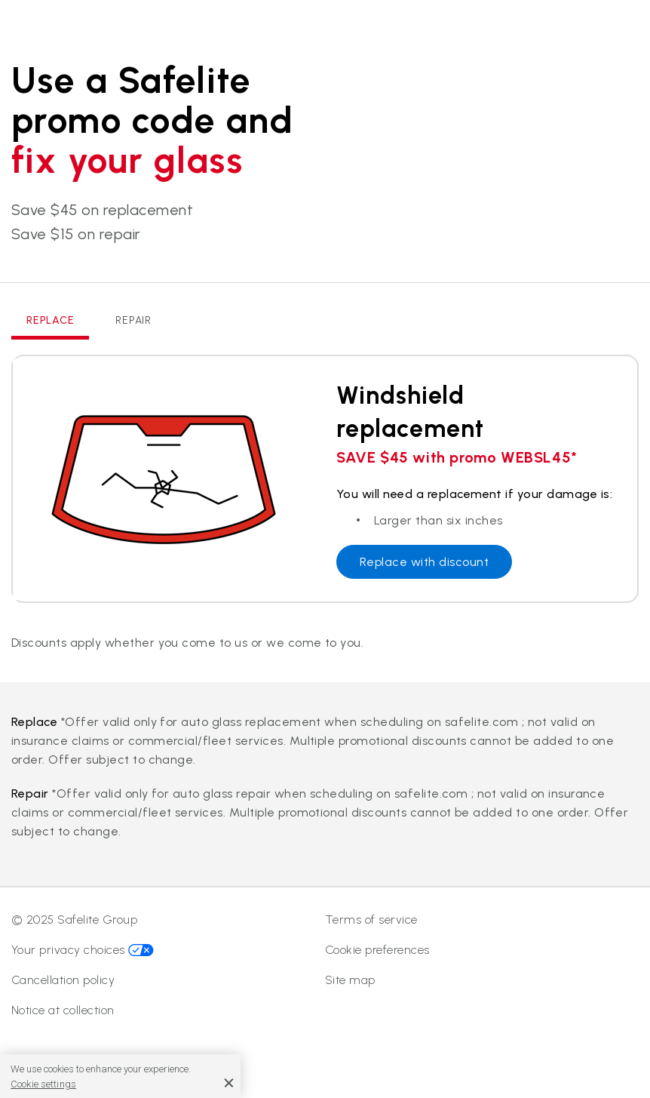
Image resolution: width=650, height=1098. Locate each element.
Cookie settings (43, 1084)
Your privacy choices (82, 950)
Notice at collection (63, 1010)
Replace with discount (424, 562)
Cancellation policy (63, 980)
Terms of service (371, 919)
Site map (350, 980)
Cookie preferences (377, 950)
